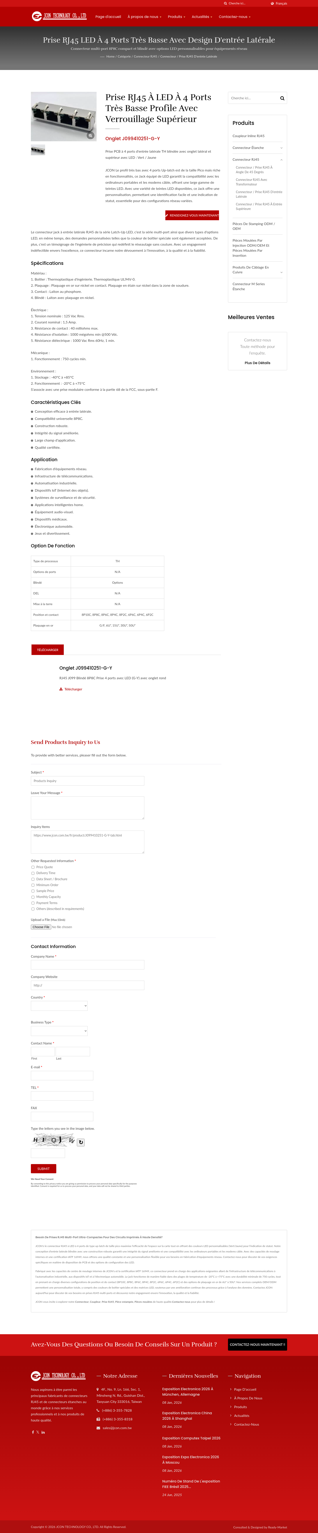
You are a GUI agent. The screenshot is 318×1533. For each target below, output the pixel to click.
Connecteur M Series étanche (249, 286)
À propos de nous (144, 16)
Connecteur (82, 1301)
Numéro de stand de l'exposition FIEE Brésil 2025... (191, 1483)
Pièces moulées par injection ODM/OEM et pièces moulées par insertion (251, 247)
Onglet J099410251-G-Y (86, 668)
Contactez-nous (234, 16)
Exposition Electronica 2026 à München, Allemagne (187, 1390)
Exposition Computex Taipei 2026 (191, 1437)
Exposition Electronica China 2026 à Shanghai (187, 1415)
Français (281, 3)
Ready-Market (277, 1526)
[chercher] (225, 3)
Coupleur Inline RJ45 (249, 136)
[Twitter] (37, 1431)
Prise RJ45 (108, 1301)
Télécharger (70, 689)
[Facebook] (33, 1431)
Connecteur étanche (248, 147)
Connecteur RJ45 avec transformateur (251, 182)
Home (110, 56)
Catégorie (124, 56)
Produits (176, 16)
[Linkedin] (43, 1431)
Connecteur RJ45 (145, 56)
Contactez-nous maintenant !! (257, 1344)
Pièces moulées (143, 1301)
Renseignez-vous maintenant (192, 215)
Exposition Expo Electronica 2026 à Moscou (190, 1458)
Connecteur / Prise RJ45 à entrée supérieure (259, 206)
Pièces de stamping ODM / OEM (254, 226)
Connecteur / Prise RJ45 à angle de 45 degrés (254, 170)
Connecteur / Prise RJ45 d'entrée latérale (188, 56)
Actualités (202, 16)
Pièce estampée (124, 1301)
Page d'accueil (108, 16)
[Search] (248, 3)
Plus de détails (257, 363)
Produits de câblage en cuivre (251, 269)
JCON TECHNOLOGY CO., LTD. (77, 1526)
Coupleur (95, 1301)
